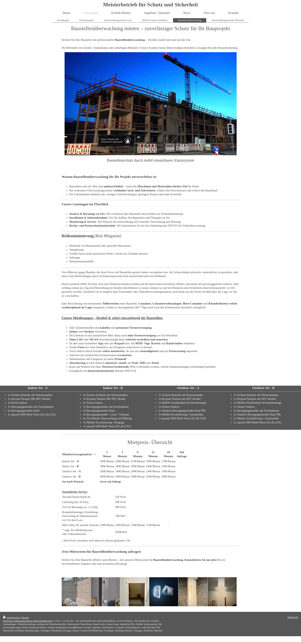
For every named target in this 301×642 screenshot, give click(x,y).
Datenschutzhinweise (42, 621)
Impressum (8, 621)
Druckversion (11, 617)
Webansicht (292, 617)
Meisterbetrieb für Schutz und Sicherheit (150, 5)
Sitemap (25, 617)
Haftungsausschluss (23, 621)
